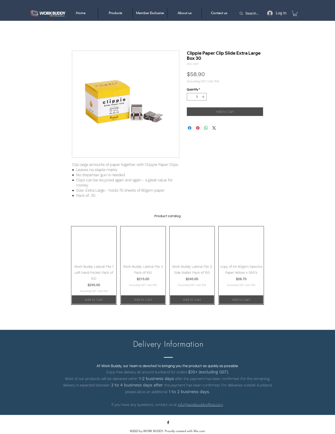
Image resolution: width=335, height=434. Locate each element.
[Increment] (203, 97)
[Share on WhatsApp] (206, 128)
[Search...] (254, 13)
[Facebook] (168, 422)
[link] (295, 13)
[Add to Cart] (94, 299)
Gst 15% (214, 81)
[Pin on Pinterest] (197, 128)
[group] (167, 265)
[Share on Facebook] (189, 128)
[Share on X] (214, 128)
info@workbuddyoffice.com (200, 404)
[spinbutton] (197, 97)
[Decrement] (190, 97)
